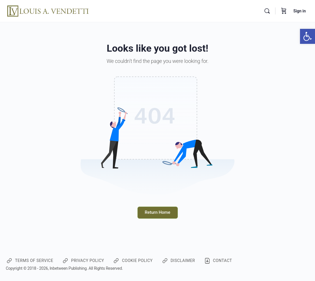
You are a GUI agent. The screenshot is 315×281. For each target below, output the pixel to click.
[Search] (267, 11)
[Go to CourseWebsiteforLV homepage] (48, 10)
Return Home (157, 212)
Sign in (299, 11)
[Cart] (284, 11)
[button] (307, 36)
